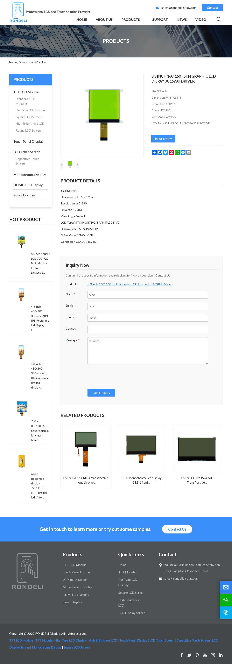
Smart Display (24, 195)
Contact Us (177, 529)
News (182, 19)
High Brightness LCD (30, 123)
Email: (70, 305)
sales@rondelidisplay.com (178, 7)
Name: (71, 294)
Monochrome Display (29, 174)
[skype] (226, 612)
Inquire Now (163, 138)
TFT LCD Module (26, 92)
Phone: (70, 317)
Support (160, 19)
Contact (212, 7)
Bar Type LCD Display (31, 110)
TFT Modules (127, 572)
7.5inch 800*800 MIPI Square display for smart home (40, 430)
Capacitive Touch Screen (27, 161)
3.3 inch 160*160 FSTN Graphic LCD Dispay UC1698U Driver (129, 284)
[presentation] (118, 377)
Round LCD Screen (28, 130)
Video (200, 19)
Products (130, 19)
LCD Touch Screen (26, 152)
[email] (226, 587)
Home (81, 19)
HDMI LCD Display (28, 185)
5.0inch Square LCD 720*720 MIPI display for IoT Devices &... (40, 263)
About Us (104, 19)
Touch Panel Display (28, 141)
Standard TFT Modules (25, 101)
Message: (73, 340)
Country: (72, 328)
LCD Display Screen (131, 613)
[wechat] (226, 600)
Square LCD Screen (29, 117)
